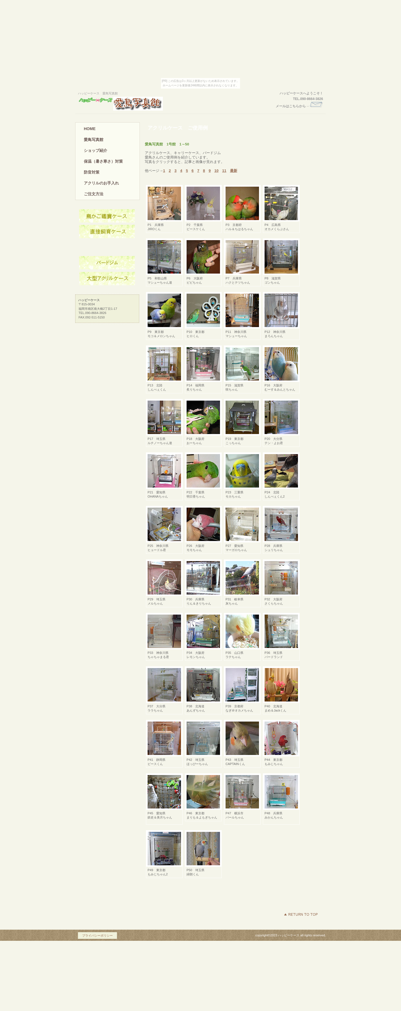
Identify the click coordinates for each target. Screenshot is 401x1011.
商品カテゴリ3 (107, 278)
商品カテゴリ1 (107, 247)
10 (216, 171)
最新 (233, 171)
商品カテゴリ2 (107, 263)
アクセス (107, 216)
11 (224, 171)
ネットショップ (107, 232)
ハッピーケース (129, 104)
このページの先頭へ (301, 914)
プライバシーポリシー (97, 935)
